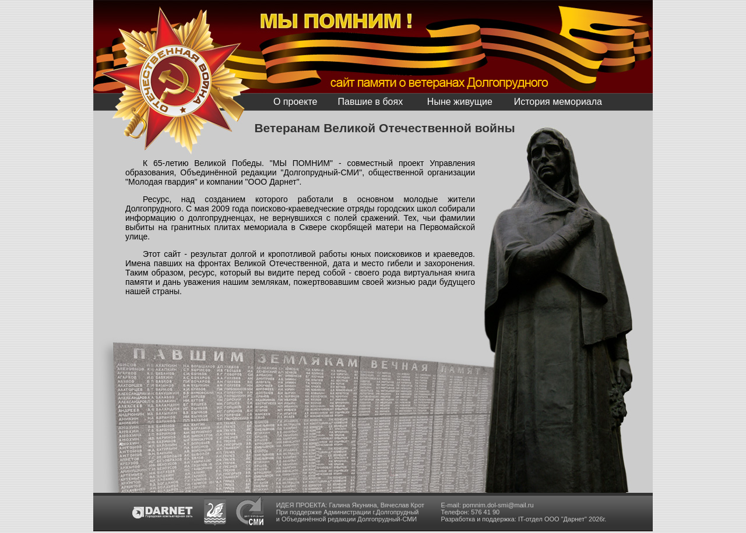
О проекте (295, 102)
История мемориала (558, 102)
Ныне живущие (459, 102)
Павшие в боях (370, 102)
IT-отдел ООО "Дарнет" (552, 519)
